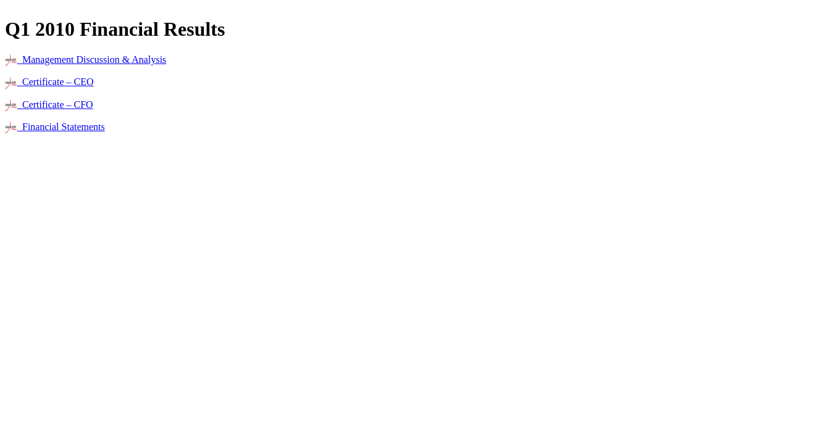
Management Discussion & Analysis (85, 59)
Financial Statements (55, 126)
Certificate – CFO (49, 104)
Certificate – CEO (49, 81)
